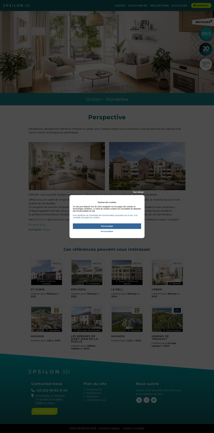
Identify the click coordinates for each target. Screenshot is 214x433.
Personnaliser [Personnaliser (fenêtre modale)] (107, 231)
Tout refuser (138, 192)
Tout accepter (107, 226)
